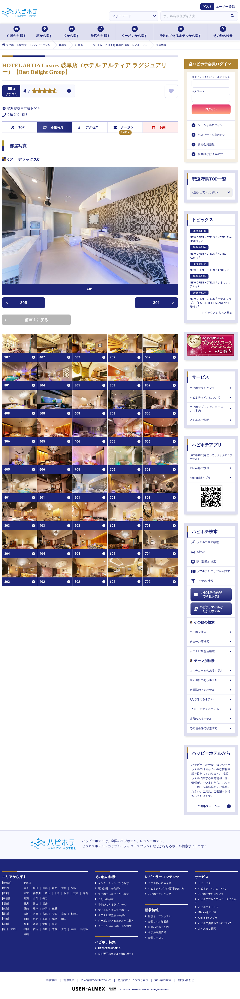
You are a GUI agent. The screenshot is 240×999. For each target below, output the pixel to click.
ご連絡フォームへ (208, 806)
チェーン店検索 (211, 641)
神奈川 (37, 893)
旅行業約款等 (162, 980)
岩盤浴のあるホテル (211, 689)
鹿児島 (84, 929)
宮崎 (73, 929)
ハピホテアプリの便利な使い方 (164, 888)
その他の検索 (222, 32)
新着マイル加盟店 (157, 921)
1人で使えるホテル (211, 699)
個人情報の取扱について (96, 980)
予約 (158, 127)
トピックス (202, 219)
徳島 (35, 924)
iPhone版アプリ (211, 468)
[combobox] (193, 16)
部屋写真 (53, 127)
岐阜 (35, 908)
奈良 (63, 913)
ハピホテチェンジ (207, 907)
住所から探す (16, 32)
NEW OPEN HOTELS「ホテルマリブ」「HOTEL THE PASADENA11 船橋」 (210, 299)
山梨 (35, 898)
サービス (200, 377)
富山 (35, 903)
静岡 (45, 908)
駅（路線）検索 (203, 562)
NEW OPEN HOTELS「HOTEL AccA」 (208, 252)
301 (163, 302)
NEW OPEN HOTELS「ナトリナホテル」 (210, 281)
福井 (45, 903)
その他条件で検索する (211, 728)
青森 (26, 888)
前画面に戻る (26, 320)
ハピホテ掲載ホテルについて (213, 923)
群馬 (85, 893)
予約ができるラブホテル (110, 904)
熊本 (54, 929)
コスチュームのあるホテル (211, 670)
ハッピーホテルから (211, 753)
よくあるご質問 (211, 420)
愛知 (26, 908)
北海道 (27, 882)
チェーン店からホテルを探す (113, 925)
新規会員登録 (206, 144)
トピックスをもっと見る (217, 312)
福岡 (26, 929)
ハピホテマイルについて (211, 397)
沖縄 (26, 934)
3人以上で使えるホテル (211, 709)
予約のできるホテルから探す (180, 32)
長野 (45, 898)
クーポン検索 (211, 632)
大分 (63, 929)
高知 (54, 924)
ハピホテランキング (211, 387)
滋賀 (54, 913)
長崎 (45, 929)
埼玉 (47, 893)
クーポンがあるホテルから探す (114, 920)
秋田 (35, 888)
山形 (45, 888)
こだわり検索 (202, 581)
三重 (54, 908)
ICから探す (71, 32)
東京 (26, 893)
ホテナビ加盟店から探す (110, 915)
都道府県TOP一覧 (209, 179)
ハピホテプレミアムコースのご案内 (211, 408)
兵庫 (35, 913)
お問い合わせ (185, 980)
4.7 (26, 91)
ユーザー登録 (225, 7)
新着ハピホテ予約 (157, 927)
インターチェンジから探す (112, 883)
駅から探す (44, 32)
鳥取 (45, 918)
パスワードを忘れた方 (212, 134)
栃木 (66, 893)
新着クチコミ (154, 937)
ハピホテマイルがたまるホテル (208, 609)
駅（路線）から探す (108, 888)
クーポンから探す (134, 32)
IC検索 (198, 552)
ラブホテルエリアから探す (210, 571)
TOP (18, 127)
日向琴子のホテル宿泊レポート (114, 953)
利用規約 (69, 980)
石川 (26, 903)
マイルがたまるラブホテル (112, 909)
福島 (73, 888)
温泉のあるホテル (211, 718)
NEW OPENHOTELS (107, 948)
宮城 (63, 888)
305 (16, 302)
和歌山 (74, 913)
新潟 (26, 898)
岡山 (26, 918)
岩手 (54, 888)
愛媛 (45, 924)
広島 (35, 918)
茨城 (75, 893)
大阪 (26, 913)
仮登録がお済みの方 (210, 154)
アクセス (88, 127)
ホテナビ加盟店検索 (211, 651)
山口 (63, 918)
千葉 (57, 893)
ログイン (211, 109)
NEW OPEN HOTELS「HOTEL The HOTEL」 (210, 236)
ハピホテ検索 (205, 531)
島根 (54, 918)
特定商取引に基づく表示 (133, 980)
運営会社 (51, 980)
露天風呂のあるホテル (211, 680)
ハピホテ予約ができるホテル (207, 594)
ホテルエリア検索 (205, 542)
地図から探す (100, 32)
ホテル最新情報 (155, 932)
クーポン (124, 127)
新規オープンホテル (158, 916)
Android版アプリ (211, 477)
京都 (45, 913)
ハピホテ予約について (209, 893)
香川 (26, 924)
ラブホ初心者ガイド (158, 883)
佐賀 (35, 929)
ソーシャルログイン (210, 125)
